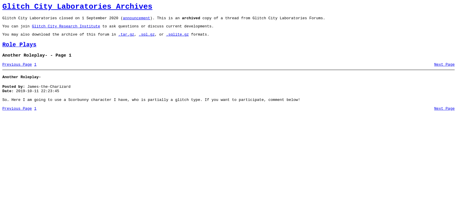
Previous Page (17, 71)
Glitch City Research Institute (66, 29)
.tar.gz (126, 38)
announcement (136, 20)
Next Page (444, 71)
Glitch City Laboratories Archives (77, 7)
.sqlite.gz (177, 38)
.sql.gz (147, 38)
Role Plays (19, 50)
